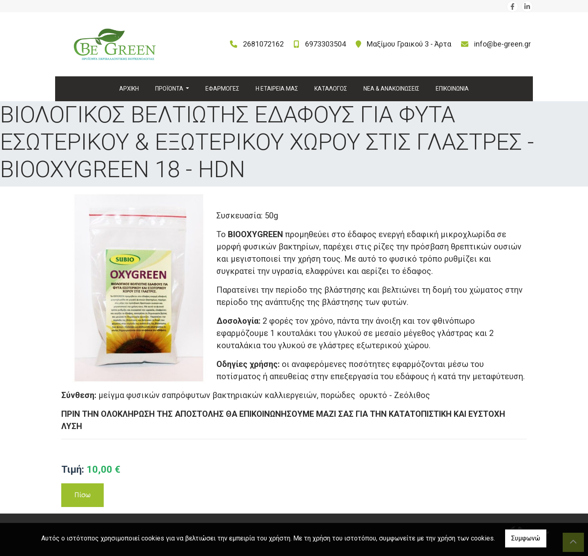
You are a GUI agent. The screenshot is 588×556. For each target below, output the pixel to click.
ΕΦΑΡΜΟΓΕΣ (222, 88)
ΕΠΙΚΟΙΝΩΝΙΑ (452, 88)
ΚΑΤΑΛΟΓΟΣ (330, 88)
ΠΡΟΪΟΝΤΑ (170, 88)
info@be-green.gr (502, 44)
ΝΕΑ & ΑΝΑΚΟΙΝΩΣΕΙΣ (391, 88)
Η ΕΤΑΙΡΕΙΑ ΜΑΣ (277, 88)
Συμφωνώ (525, 538)
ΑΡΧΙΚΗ (129, 88)
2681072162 (263, 44)
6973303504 (325, 44)
